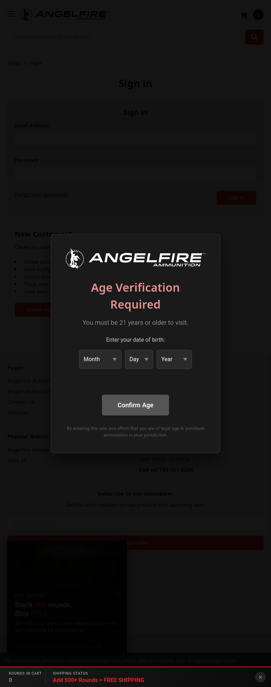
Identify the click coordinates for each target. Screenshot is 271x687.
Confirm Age (135, 405)
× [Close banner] (261, 677)
